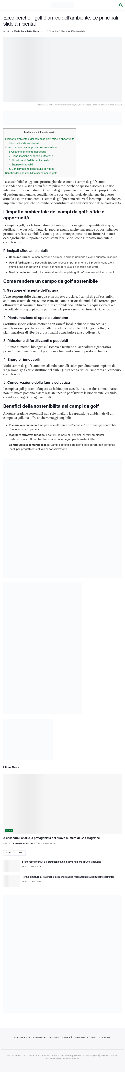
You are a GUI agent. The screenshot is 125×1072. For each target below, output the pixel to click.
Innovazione (39, 1037)
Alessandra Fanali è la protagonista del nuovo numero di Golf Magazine (51, 838)
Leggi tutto (14, 853)
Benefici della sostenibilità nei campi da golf (31, 173)
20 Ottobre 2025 (31, 882)
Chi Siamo (105, 1037)
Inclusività (53, 1037)
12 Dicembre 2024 (55, 31)
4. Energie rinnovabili (21, 164)
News (9, 830)
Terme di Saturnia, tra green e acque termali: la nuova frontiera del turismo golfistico (68, 877)
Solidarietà (67, 1037)
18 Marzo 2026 (46, 843)
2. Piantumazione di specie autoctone (31, 156)
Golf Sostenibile (76, 31)
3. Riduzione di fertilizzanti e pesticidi (31, 160)
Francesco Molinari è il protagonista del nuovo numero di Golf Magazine (61, 862)
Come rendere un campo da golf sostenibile (31, 147)
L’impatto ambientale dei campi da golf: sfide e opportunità (39, 139)
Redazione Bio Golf (25, 843)
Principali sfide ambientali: (24, 143)
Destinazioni (81, 1037)
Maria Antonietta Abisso (27, 31)
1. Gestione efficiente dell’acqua (27, 151)
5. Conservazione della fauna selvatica (31, 168)
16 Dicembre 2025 (31, 867)
